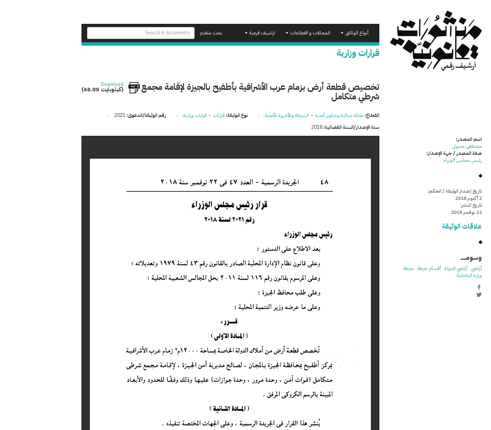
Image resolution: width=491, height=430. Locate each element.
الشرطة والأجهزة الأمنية (251, 115)
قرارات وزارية (158, 115)
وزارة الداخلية (433, 275)
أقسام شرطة (393, 268)
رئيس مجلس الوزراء (426, 160)
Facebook (443, 287)
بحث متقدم (175, 33)
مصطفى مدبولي (431, 146)
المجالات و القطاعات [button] (271, 33)
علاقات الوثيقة (426, 226)
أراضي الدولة (419, 268)
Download (76, 84)
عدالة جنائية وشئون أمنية (303, 115)
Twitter (443, 294)
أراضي (440, 268)
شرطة (372, 268)
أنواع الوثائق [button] (318, 33)
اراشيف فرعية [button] (224, 33)
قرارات (183, 115)
